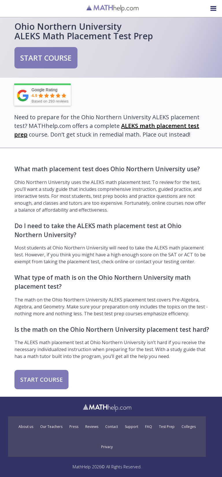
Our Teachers (51, 426)
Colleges (189, 426)
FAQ (148, 426)
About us (25, 426)
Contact (111, 426)
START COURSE (46, 58)
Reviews (91, 426)
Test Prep (167, 426)
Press (73, 426)
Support (131, 426)
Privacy (107, 447)
